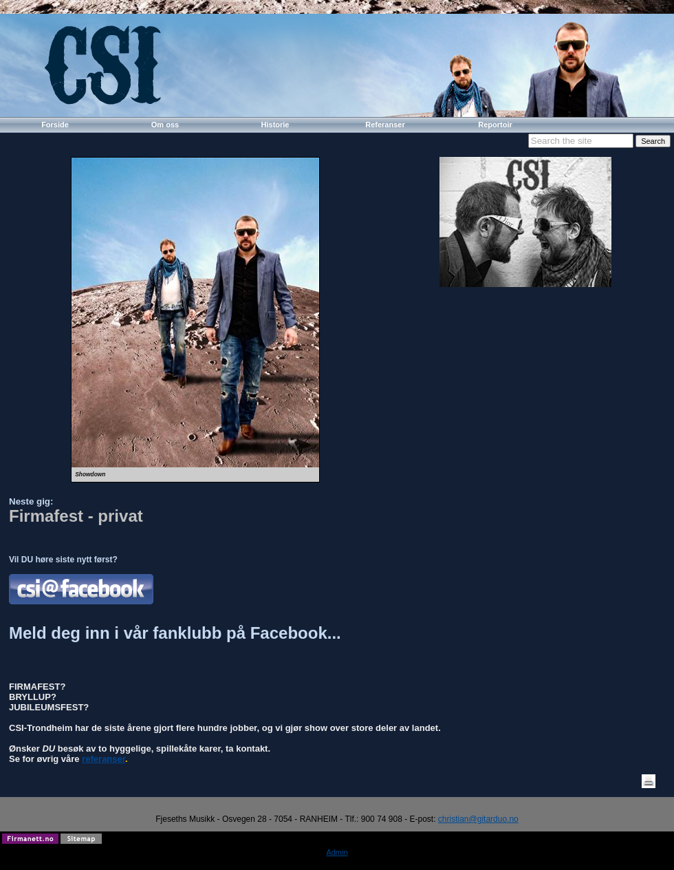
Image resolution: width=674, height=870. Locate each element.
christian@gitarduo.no (478, 819)
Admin (336, 852)
